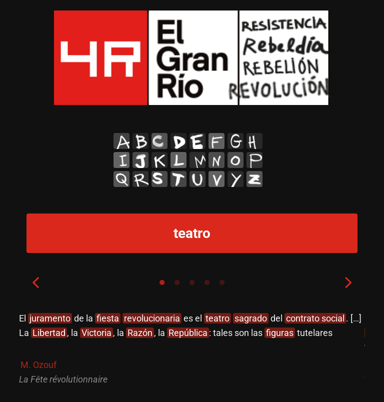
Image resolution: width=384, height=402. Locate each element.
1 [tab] (162, 283)
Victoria (97, 333)
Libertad (49, 333)
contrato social (315, 318)
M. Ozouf (38, 365)
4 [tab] (207, 283)
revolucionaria (152, 318)
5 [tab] (222, 283)
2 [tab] (177, 283)
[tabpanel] (191, 349)
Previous (35, 282)
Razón (140, 333)
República (188, 333)
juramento (50, 318)
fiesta (107, 318)
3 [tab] (192, 283)
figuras (280, 333)
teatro (218, 318)
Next (348, 282)
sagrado (250, 318)
